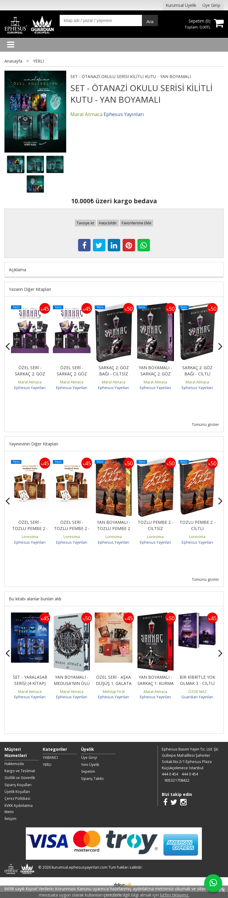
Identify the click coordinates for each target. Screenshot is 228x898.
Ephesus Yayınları (29, 387)
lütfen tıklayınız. (174, 895)
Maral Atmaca (30, 382)
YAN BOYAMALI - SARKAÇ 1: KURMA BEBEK (155, 683)
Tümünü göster (205, 424)
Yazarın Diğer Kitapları (30, 289)
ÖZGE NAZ (197, 691)
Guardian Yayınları (197, 696)
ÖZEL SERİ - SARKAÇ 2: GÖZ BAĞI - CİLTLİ (72, 374)
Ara (149, 21)
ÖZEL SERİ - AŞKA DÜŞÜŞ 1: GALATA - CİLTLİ (114, 683)
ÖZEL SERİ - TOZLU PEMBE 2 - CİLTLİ (72, 528)
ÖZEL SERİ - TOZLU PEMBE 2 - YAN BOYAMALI (30, 528)
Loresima (30, 536)
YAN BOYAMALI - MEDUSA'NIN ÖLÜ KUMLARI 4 (72, 683)
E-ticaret (104, 884)
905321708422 (176, 780)
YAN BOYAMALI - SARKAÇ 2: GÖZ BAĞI (155, 374)
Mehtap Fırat (114, 691)
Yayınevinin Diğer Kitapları (33, 444)
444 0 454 (170, 774)
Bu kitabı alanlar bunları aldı (35, 599)
